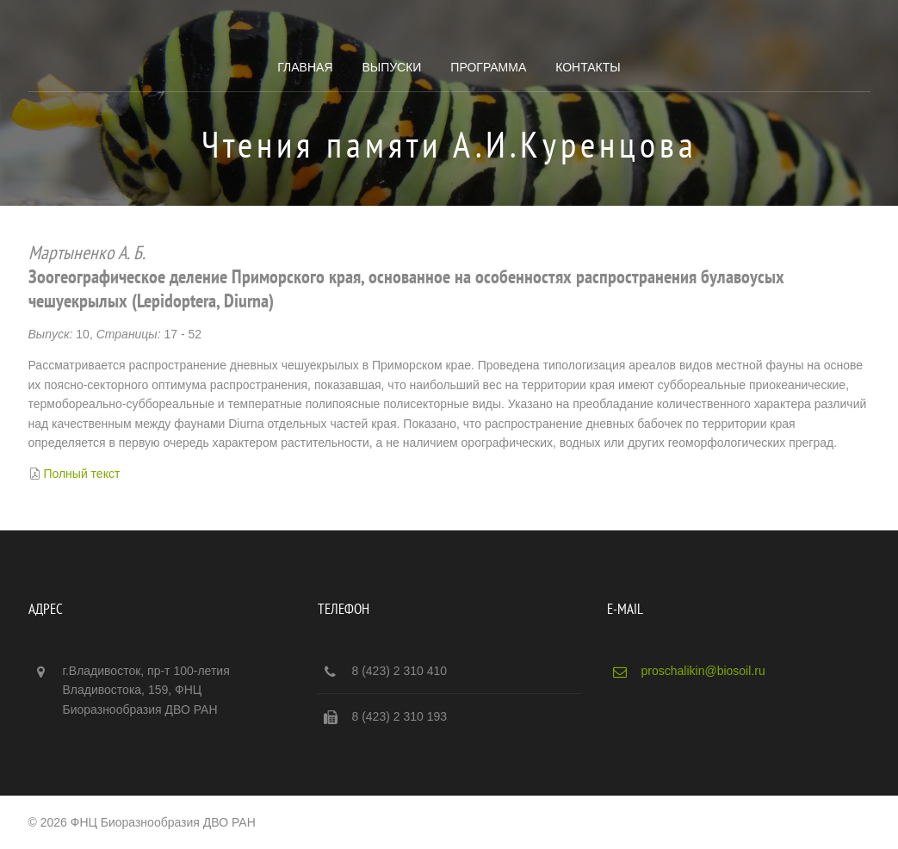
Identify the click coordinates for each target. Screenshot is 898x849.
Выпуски (391, 67)
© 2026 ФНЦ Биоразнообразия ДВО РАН (142, 822)
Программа (488, 67)
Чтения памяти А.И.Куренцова (449, 144)
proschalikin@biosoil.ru (703, 671)
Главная (304, 67)
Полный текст (81, 473)
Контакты (588, 67)
